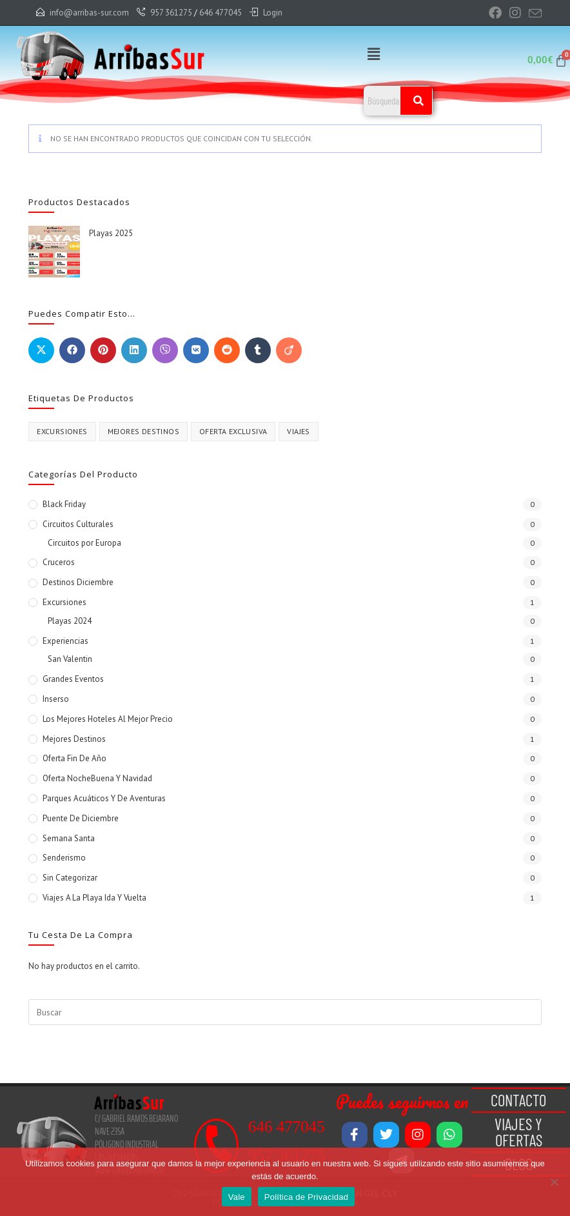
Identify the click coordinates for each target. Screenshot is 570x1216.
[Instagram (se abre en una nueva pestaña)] (515, 12)
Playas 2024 (70, 620)
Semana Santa (69, 838)
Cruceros (59, 562)
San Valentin (70, 658)
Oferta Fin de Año (74, 758)
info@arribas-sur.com (89, 12)
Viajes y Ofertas (518, 1132)
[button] (373, 54)
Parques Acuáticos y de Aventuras (104, 798)
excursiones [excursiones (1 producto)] (62, 431)
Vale (236, 1197)
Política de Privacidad (306, 1197)
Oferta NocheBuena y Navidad (97, 778)
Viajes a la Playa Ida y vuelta (94, 897)
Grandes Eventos (73, 678)
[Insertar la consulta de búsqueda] (285, 1012)
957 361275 (171, 12)
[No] (553, 1181)
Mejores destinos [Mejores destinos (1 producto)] (143, 431)
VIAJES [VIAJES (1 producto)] (298, 431)
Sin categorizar (70, 877)
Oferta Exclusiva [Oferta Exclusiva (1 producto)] (233, 431)
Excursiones (64, 602)
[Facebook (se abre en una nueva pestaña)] (495, 12)
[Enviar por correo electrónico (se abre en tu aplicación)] (533, 13)
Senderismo (64, 857)
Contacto (518, 1100)
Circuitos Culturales (78, 524)
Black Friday (64, 504)
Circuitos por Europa (84, 542)
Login (272, 12)
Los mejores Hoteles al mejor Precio (108, 718)
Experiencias (65, 640)
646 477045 (220, 12)
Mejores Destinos (74, 738)
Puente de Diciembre (81, 818)
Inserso (56, 698)
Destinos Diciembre (78, 582)
